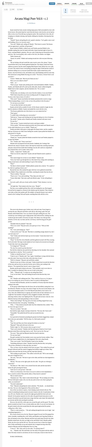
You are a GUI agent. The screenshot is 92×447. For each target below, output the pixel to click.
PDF (13, 9)
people (59, 3)
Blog (81, 3)
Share (20, 9)
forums (74, 3)
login (89, 3)
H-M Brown (32, 23)
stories (52, 3)
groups (67, 3)
